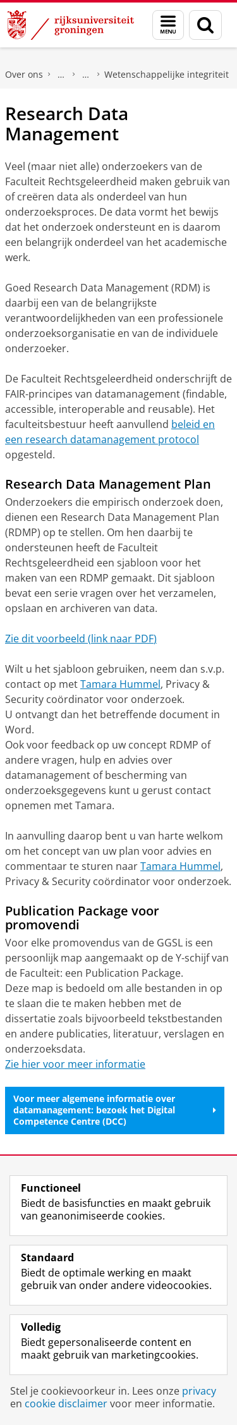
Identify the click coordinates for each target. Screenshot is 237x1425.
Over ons (24, 74)
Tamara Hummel (120, 684)
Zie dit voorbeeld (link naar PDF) (81, 638)
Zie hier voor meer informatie (75, 1064)
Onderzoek (86, 74)
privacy (199, 1391)
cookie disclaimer (66, 1403)
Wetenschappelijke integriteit (166, 74)
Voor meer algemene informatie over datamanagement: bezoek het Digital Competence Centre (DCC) (114, 1109)
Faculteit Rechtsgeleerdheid (61, 74)
